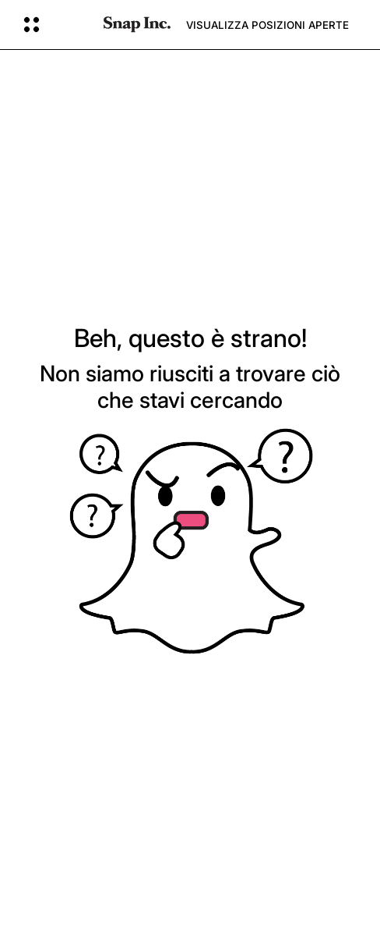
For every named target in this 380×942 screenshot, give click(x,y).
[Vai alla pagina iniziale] (137, 24)
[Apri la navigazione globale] (53, 24)
